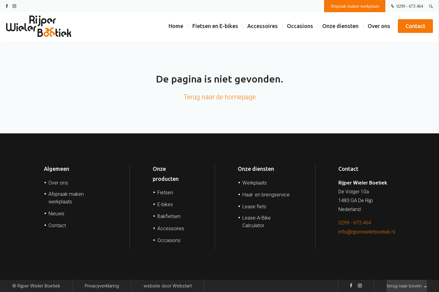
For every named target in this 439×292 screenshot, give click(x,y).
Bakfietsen (168, 216)
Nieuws (56, 213)
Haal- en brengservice (266, 195)
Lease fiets (254, 206)
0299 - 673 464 (406, 6)
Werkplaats (254, 183)
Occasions (300, 27)
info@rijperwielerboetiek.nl (366, 232)
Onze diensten (340, 27)
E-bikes (165, 204)
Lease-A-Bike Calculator (256, 221)
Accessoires (262, 27)
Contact (415, 27)
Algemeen (56, 169)
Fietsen (165, 192)
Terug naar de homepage (220, 97)
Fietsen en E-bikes (215, 27)
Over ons (379, 27)
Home (176, 27)
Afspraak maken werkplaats (354, 6)
